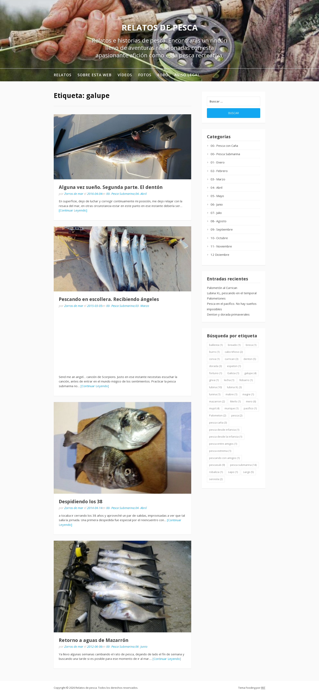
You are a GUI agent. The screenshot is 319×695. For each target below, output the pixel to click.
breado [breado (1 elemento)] (234, 345)
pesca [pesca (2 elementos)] (236, 415)
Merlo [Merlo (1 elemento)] (235, 401)
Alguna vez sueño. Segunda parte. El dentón (111, 187)
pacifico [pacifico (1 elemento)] (250, 408)
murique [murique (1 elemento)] (231, 408)
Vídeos (125, 74)
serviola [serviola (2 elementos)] (216, 479)
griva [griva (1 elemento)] (214, 380)
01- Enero (218, 162)
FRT (263, 688)
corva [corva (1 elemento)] (214, 359)
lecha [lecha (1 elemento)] (229, 380)
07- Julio (216, 213)
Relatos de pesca (159, 27)
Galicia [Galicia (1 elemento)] (233, 373)
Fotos (144, 74)
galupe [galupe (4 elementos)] (250, 373)
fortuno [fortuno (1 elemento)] (215, 373)
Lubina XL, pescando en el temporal (232, 293)
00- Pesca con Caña (224, 146)
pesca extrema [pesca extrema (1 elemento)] (220, 451)
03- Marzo (142, 306)
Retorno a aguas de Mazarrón (93, 640)
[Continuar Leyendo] (73, 210)
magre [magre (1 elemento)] (248, 394)
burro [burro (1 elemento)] (214, 352)
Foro (162, 74)
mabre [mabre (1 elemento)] (231, 394)
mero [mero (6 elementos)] (251, 401)
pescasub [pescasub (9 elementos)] (217, 465)
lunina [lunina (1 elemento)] (214, 394)
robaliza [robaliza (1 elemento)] (216, 472)
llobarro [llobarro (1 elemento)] (246, 380)
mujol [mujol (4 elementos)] (214, 408)
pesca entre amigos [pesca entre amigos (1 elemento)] (223, 444)
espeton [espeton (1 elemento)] (234, 366)
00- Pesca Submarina (120, 194)
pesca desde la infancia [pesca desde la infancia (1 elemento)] (225, 436)
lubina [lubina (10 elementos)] (215, 387)
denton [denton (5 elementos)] (250, 359)
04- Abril (141, 194)
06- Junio (141, 646)
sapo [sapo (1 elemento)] (233, 472)
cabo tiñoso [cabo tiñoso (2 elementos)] (234, 352)
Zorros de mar (73, 194)
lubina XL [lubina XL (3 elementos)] (234, 387)
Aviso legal (187, 74)
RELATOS (62, 74)
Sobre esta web (94, 74)
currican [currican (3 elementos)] (231, 359)
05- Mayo (217, 196)
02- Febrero (219, 171)
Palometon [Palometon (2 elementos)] (217, 415)
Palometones (216, 298)
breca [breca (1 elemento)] (251, 345)
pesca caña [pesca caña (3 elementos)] (218, 422)
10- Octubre (219, 238)
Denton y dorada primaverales (228, 314)
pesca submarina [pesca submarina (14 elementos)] (243, 465)
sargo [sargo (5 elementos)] (248, 472)
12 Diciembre (220, 255)
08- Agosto (218, 221)
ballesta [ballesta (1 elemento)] (216, 345)
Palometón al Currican (222, 288)
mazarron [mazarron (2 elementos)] (217, 401)
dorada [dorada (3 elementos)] (215, 366)
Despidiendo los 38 (80, 501)
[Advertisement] (122, 341)
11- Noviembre (221, 246)
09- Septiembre (222, 229)
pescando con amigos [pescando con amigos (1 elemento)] (224, 458)
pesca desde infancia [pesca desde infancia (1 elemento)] (224, 429)
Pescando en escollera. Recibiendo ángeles (109, 299)
